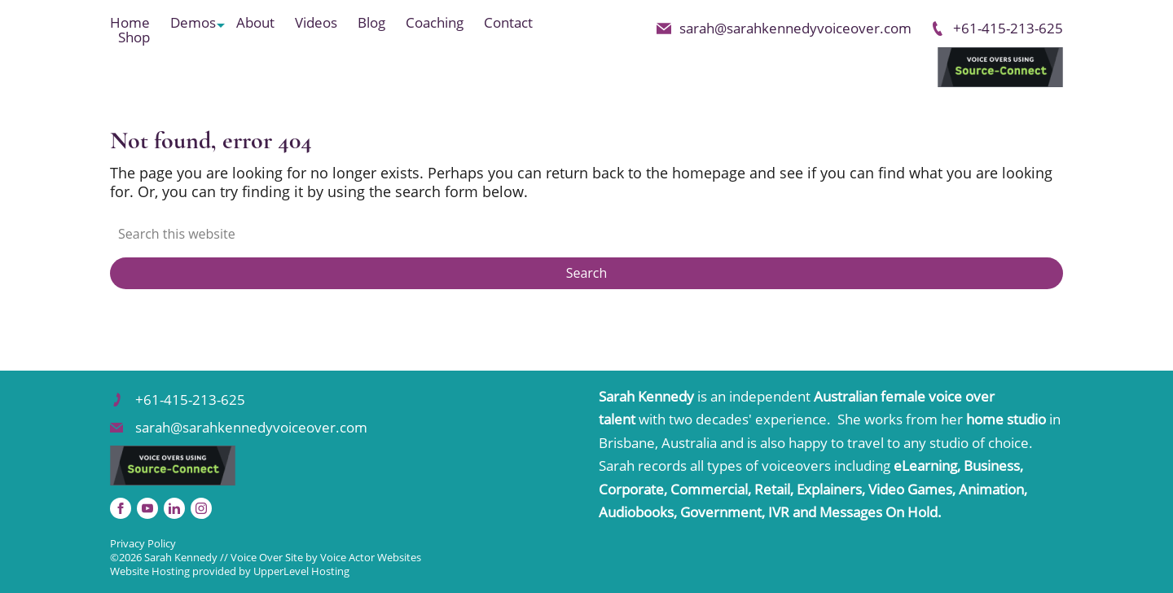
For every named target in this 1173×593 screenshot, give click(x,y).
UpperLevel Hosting (301, 571)
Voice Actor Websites (370, 557)
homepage (708, 172)
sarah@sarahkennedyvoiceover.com (784, 28)
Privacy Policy (143, 543)
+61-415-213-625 (996, 28)
